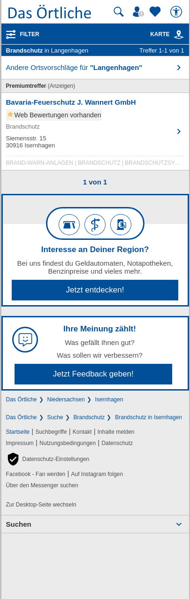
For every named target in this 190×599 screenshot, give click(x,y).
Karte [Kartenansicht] (167, 34)
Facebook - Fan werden (36, 474)
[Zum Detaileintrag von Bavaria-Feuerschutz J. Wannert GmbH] (95, 134)
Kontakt (82, 432)
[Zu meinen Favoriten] (156, 12)
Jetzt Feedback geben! (93, 373)
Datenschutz (117, 443)
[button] (48, 459)
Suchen (18, 524)
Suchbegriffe (51, 432)
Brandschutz (89, 417)
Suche (55, 417)
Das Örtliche (21, 399)
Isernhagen (109, 399)
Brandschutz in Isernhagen (148, 417)
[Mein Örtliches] (140, 12)
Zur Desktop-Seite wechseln (41, 504)
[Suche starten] (119, 12)
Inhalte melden (116, 432)
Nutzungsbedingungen (67, 443)
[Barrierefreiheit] (177, 12)
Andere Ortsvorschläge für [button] (74, 67)
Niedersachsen (66, 399)
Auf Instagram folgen (97, 474)
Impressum (20, 443)
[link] (178, 34)
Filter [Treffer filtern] (29, 34)
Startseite (18, 432)
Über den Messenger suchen (42, 485)
